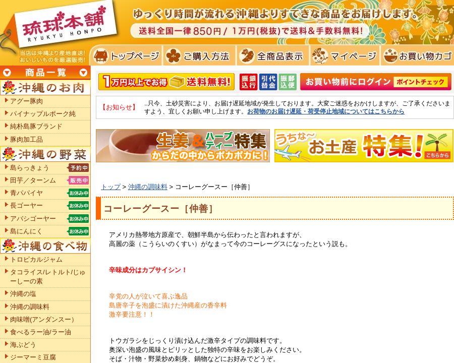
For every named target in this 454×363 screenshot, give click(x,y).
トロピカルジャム (36, 259)
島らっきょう (29, 167)
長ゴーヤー (26, 205)
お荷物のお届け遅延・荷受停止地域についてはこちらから (326, 111)
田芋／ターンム (33, 180)
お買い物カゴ (415, 55)
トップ (111, 187)
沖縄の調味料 (147, 187)
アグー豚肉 (26, 101)
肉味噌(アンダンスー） (44, 319)
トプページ (125, 55)
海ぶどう (23, 344)
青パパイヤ (26, 193)
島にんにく (26, 231)
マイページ (343, 55)
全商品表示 (270, 55)
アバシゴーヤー (33, 218)
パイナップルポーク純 (43, 113)
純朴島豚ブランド (36, 126)
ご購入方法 (198, 55)
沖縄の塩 (23, 293)
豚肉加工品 (26, 139)
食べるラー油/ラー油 (40, 332)
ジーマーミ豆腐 (33, 357)
